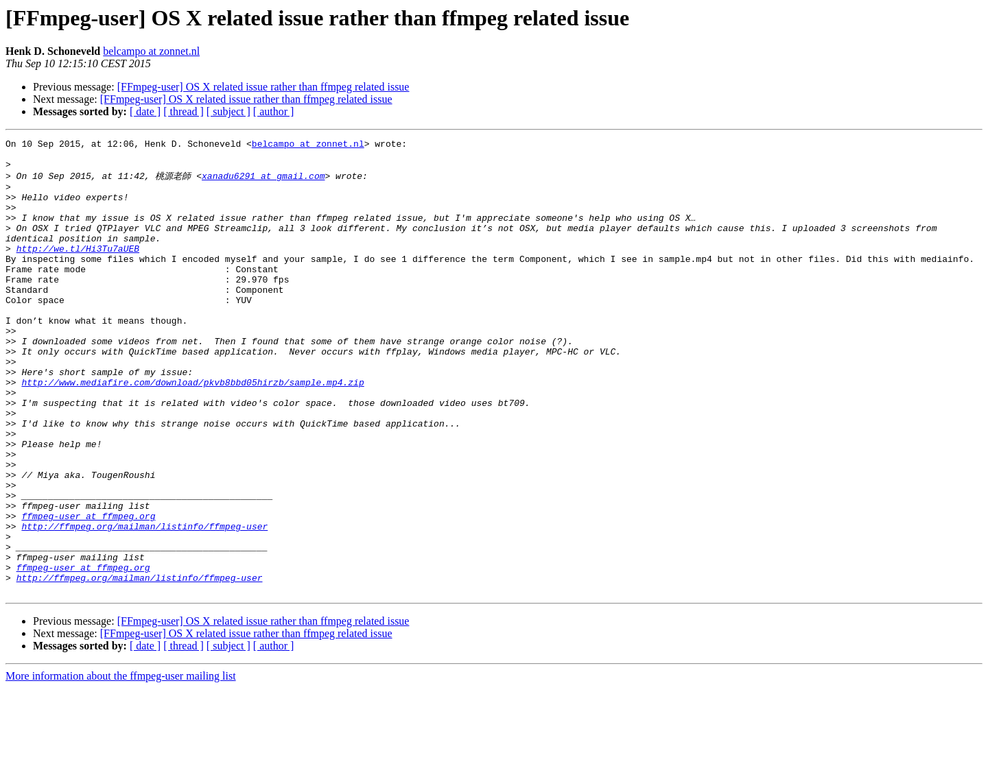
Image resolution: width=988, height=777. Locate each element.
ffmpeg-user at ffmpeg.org (88, 590)
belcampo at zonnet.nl (151, 51)
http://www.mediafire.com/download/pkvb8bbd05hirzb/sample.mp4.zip (192, 430)
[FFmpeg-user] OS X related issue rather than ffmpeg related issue (263, 87)
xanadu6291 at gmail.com (263, 182)
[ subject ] (228, 111)
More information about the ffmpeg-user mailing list (120, 765)
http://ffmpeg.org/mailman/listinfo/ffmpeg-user (144, 603)
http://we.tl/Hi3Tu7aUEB (77, 269)
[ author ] (273, 111)
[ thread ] (183, 111)
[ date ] (145, 111)
